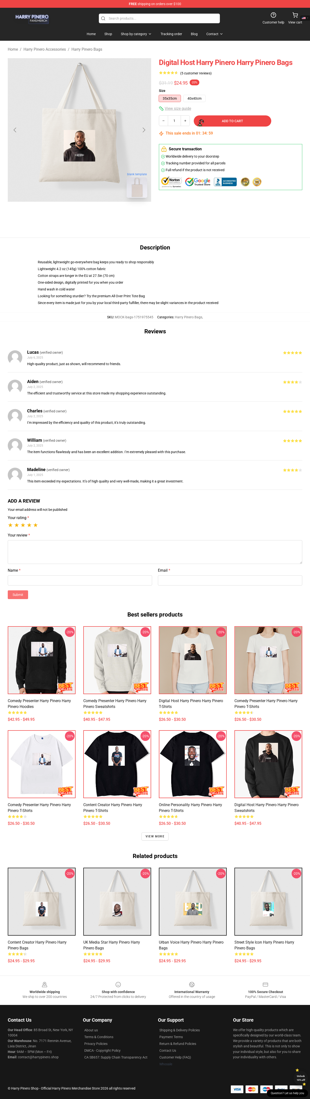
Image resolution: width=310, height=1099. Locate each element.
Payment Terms (171, 1037)
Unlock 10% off (301, 1078)
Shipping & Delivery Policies (179, 1030)
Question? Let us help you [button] (287, 1093)
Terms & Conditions (98, 1037)
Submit (18, 595)
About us (91, 1030)
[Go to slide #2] (92, 212)
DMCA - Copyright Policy (102, 1050)
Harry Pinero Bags (86, 49)
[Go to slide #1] (66, 212)
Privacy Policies (96, 1044)
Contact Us (167, 1050)
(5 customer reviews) (196, 73)
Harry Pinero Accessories (44, 49)
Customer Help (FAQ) (175, 1057)
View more (155, 836)
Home (13, 49)
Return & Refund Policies (177, 1044)
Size (162, 91)
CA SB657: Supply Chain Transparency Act (115, 1057)
